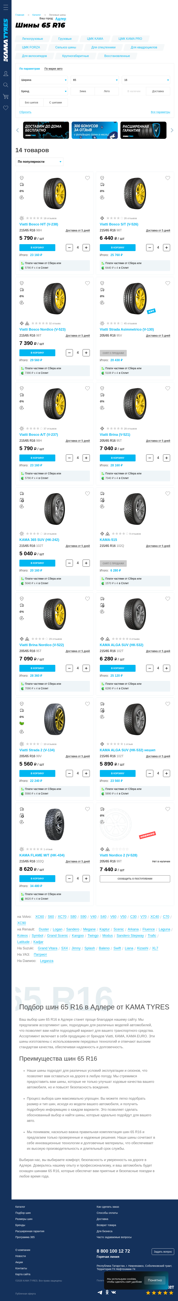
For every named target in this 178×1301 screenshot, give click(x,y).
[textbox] (44, 80)
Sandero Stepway (130, 936)
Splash (89, 948)
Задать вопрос (163, 1251)
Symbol (37, 936)
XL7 (155, 948)
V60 (113, 917)
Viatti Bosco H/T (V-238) (38, 224)
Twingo (93, 936)
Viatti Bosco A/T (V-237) (38, 435)
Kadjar (38, 942)
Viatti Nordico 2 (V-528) (118, 855)
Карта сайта (22, 1274)
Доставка (102, 1219)
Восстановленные (117, 56)
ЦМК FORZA (31, 47)
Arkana (133, 929)
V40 (93, 917)
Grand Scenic (57, 936)
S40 (103, 917)
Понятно (155, 1280)
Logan (57, 929)
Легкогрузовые (32, 38)
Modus (107, 936)
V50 (123, 917)
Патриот (40, 954)
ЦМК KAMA (95, 38)
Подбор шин (23, 1212)
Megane (89, 929)
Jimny (76, 948)
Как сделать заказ (108, 1206)
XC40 (154, 917)
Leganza (46, 961)
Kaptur (104, 929)
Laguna (164, 929)
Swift (117, 948)
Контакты (21, 1268)
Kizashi (142, 948)
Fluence (148, 929)
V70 (143, 917)
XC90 (21, 923)
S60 (51, 917)
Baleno (104, 948)
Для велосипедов (34, 56)
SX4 (64, 948)
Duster (44, 929)
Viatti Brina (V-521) (115, 435)
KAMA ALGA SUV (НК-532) (121, 645)
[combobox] (43, 80)
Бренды (20, 1225)
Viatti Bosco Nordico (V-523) (42, 329)
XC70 (62, 917)
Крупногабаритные (75, 56)
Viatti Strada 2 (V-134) (37, 750)
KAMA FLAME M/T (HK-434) (42, 855)
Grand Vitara (47, 948)
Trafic (152, 936)
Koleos (22, 936)
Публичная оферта (25, 1293)
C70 (166, 917)
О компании (22, 1249)
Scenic (118, 929)
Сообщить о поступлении (135, 878)
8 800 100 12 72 (113, 1251)
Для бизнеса (105, 1231)
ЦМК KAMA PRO (130, 38)
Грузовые (65, 38)
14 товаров (32, 150)
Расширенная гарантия (29, 1231)
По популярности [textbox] (31, 161)
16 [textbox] (125, 79)
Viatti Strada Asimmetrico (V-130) (127, 329)
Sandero (72, 929)
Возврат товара (106, 1225)
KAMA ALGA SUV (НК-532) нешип (128, 750)
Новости (20, 1256)
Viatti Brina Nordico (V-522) (41, 645)
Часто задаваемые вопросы (114, 1237)
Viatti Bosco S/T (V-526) (119, 224)
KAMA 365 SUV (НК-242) (39, 540)
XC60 (39, 917)
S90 (83, 917)
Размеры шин (23, 1219)
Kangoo (78, 936)
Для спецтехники (103, 47)
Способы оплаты (107, 1212)
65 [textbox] (74, 79)
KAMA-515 (108, 540)
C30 (133, 917)
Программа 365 (25, 1237)
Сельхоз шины (65, 47)
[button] (18, 130)
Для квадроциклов (144, 47)
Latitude (23, 942)
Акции (19, 1262)
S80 (73, 917)
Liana (129, 948)
